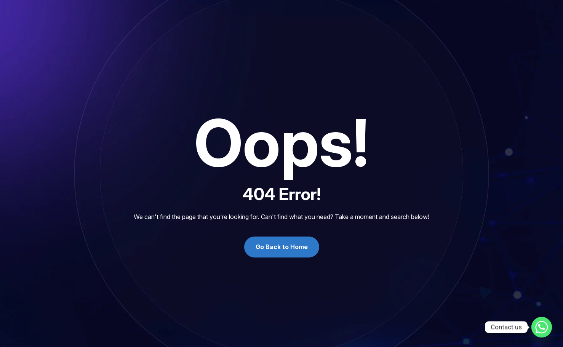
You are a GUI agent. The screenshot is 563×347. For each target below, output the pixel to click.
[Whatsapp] (541, 327)
